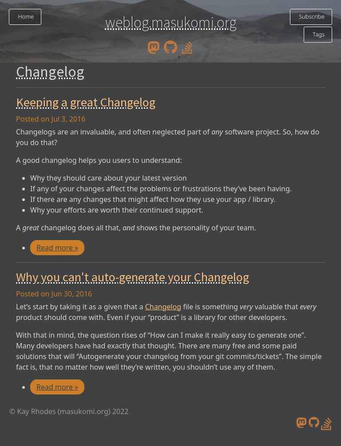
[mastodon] (153, 46)
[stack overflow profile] (187, 46)
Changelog (163, 307)
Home (25, 16)
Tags (318, 34)
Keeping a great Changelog (85, 102)
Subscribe (311, 16)
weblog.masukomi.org (170, 22)
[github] (170, 46)
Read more (57, 248)
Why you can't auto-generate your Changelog (132, 277)
